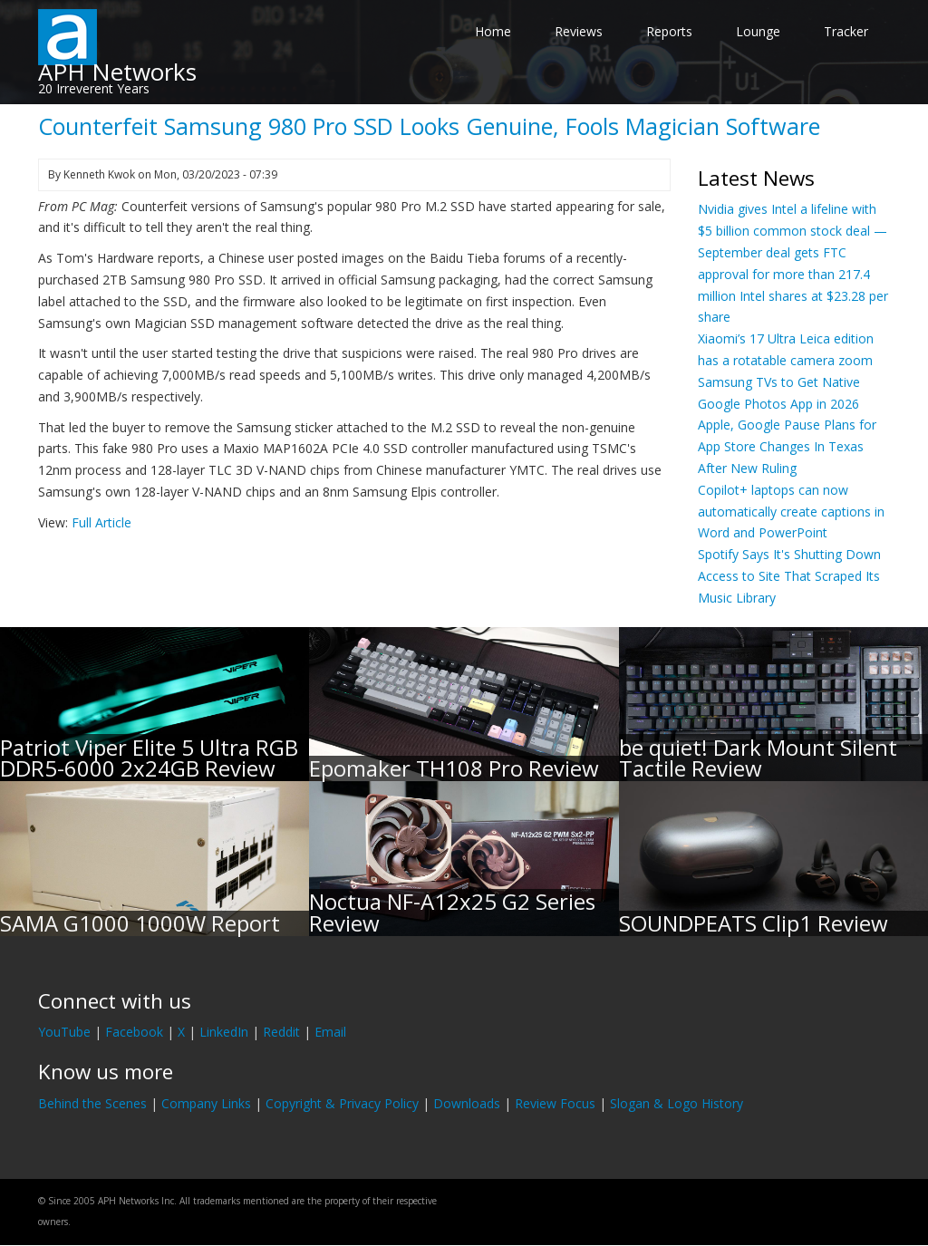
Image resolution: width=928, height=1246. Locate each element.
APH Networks (117, 71)
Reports (669, 31)
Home (493, 31)
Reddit (281, 1031)
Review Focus (555, 1103)
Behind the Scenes (92, 1103)
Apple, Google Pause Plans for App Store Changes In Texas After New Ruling (787, 446)
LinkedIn (223, 1031)
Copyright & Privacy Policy (342, 1103)
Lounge (758, 31)
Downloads (466, 1103)
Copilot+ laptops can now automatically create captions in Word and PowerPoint (791, 511)
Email (330, 1031)
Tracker (846, 31)
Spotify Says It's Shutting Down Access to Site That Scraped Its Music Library (789, 576)
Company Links (206, 1103)
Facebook (134, 1031)
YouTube (64, 1031)
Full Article (101, 522)
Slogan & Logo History (676, 1103)
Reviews (579, 31)
